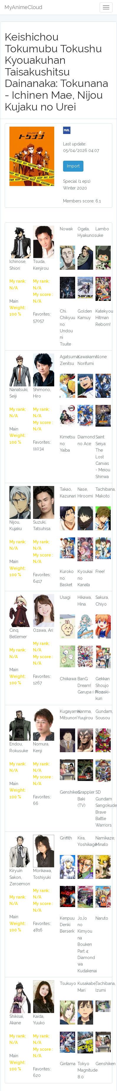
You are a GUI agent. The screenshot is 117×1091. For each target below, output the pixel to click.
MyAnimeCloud (23, 7)
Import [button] (73, 166)
